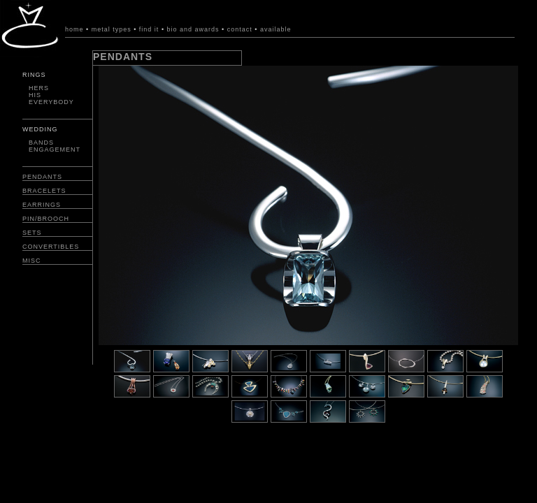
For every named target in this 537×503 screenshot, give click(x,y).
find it (150, 29)
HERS (39, 88)
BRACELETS (44, 190)
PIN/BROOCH (45, 218)
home (74, 29)
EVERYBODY (51, 102)
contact (239, 29)
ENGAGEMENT (54, 149)
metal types (111, 29)
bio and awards (193, 29)
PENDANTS (42, 176)
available (276, 29)
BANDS (41, 142)
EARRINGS (41, 204)
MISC (31, 260)
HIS (35, 95)
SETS (32, 232)
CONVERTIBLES (50, 246)
